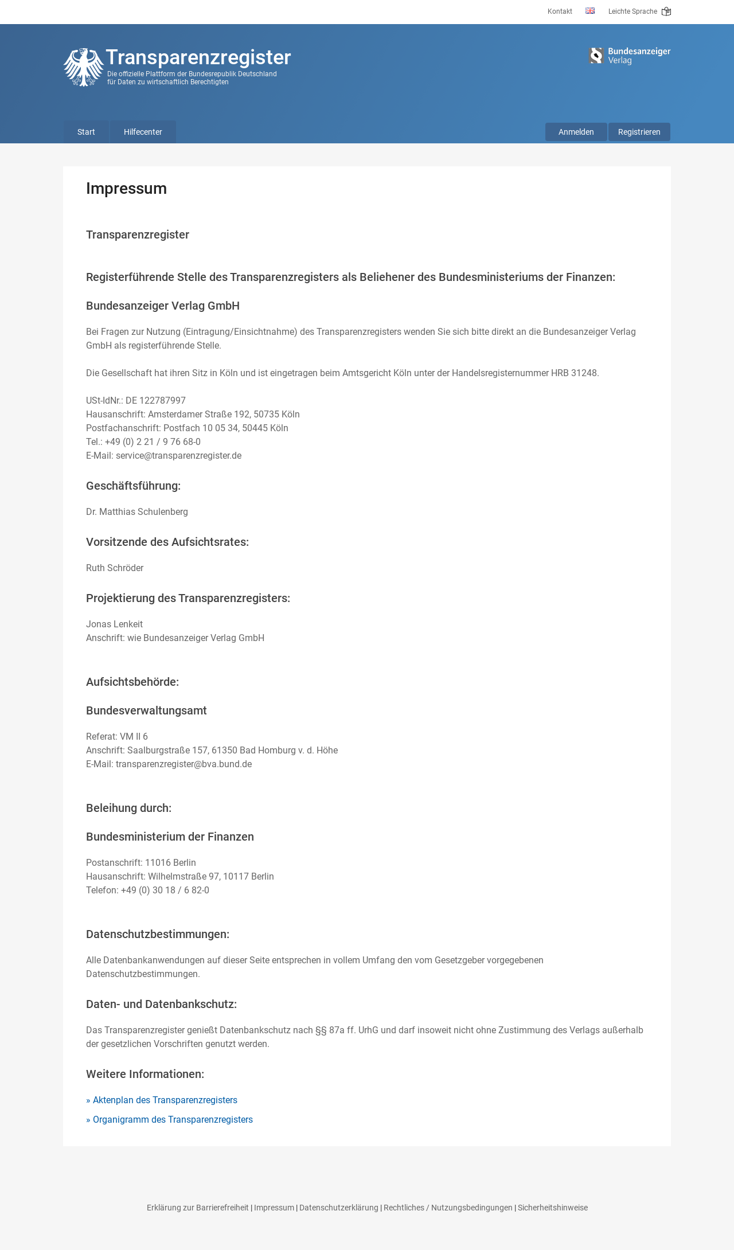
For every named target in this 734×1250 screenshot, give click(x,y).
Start (86, 131)
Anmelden (576, 131)
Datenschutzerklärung (338, 1207)
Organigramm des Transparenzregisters (173, 1119)
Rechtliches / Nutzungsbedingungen (448, 1207)
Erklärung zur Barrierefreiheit (198, 1207)
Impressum (274, 1207)
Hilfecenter (143, 131)
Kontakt (560, 11)
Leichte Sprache (639, 11)
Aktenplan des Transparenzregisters (165, 1100)
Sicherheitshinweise (553, 1207)
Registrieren (639, 131)
